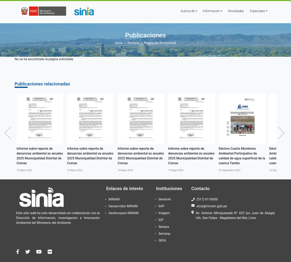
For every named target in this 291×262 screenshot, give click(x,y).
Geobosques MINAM (123, 213)
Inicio (119, 43)
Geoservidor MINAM (123, 206)
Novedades (236, 11)
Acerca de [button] (188, 11)
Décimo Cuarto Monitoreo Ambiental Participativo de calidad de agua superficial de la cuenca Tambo (242, 156)
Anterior (8, 133)
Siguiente (282, 133)
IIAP (161, 206)
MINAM (114, 199)
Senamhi (164, 199)
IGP (160, 220)
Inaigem (164, 213)
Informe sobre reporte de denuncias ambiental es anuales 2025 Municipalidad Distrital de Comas (40, 156)
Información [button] (211, 11)
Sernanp (164, 234)
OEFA (162, 240)
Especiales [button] (257, 11)
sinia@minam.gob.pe (212, 206)
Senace (163, 227)
